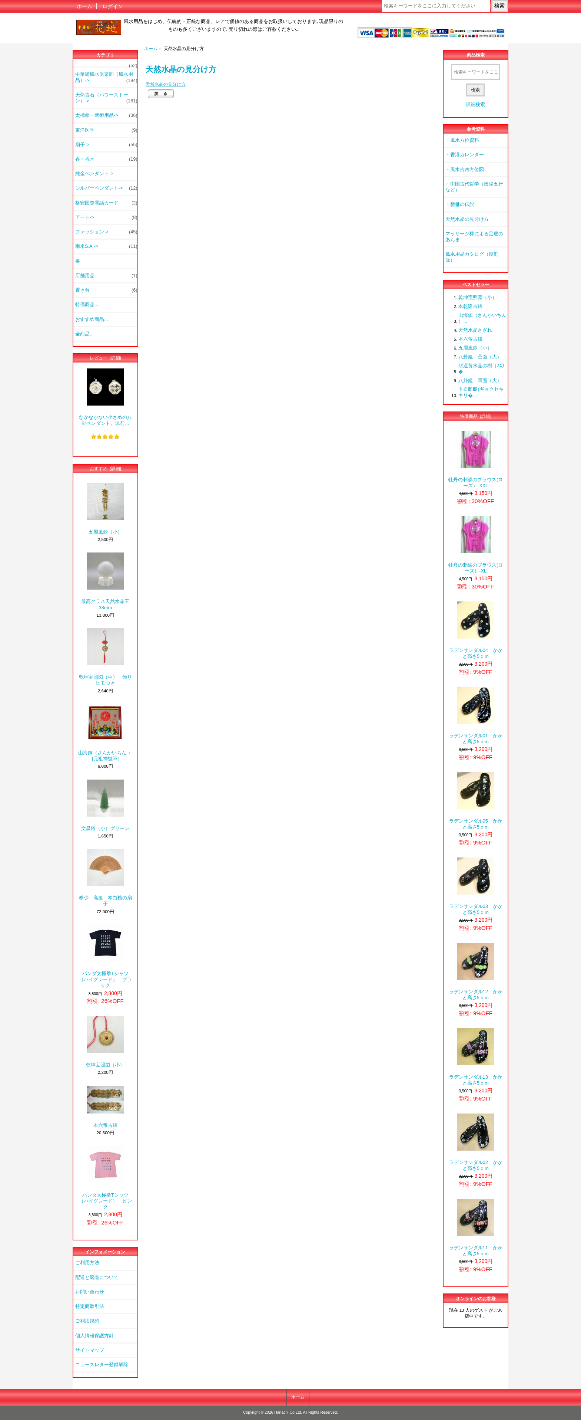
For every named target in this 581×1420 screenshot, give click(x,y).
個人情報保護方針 (94, 1335)
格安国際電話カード (106, 203)
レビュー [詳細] (105, 357)
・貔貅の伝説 (459, 204)
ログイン (112, 6)
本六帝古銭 (105, 1107)
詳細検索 (475, 104)
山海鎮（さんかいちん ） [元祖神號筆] (105, 732)
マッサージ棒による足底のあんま (474, 236)
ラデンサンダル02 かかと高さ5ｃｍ (475, 1142)
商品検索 (476, 55)
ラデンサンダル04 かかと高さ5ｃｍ (475, 630)
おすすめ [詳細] (105, 468)
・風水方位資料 (462, 140)
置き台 (106, 290)
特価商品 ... (87, 304)
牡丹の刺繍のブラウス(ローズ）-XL (475, 545)
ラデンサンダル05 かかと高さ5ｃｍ (475, 801)
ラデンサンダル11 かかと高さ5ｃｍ (475, 1227)
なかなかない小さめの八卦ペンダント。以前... (105, 397)
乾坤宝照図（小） (105, 1042)
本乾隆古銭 (470, 306)
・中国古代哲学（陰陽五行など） (474, 187)
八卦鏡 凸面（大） (480, 357)
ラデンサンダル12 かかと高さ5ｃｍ (475, 971)
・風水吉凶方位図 (464, 169)
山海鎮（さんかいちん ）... (482, 318)
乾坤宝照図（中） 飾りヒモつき (105, 657)
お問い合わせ (89, 1292)
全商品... (84, 334)
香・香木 (106, 159)
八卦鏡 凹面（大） (480, 380)
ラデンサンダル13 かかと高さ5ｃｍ (475, 1057)
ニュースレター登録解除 (101, 1364)
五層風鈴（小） (105, 509)
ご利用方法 (87, 1262)
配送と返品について (97, 1277)
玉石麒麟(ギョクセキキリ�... (480, 392)
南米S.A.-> (106, 246)
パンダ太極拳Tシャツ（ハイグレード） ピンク (105, 1178)
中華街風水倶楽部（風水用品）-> (106, 77)
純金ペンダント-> (94, 173)
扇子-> (106, 145)
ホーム (84, 6)
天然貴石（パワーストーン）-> (106, 98)
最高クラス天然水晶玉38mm (105, 581)
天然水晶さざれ (475, 330)
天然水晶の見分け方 (166, 84)
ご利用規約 (87, 1321)
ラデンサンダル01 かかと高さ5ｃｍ (475, 715)
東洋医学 (106, 130)
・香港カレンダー (464, 154)
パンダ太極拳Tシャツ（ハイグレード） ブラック (105, 956)
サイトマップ (89, 1350)
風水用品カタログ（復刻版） (471, 257)
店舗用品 (106, 276)
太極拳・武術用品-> (106, 115)
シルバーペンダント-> (106, 188)
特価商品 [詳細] (475, 416)
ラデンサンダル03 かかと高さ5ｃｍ (475, 886)
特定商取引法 (89, 1306)
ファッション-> (106, 232)
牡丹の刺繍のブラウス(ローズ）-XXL (475, 459)
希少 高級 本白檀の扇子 (105, 877)
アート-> (106, 217)
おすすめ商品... (91, 319)
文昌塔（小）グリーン (105, 805)
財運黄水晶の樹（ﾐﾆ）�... (482, 368)
